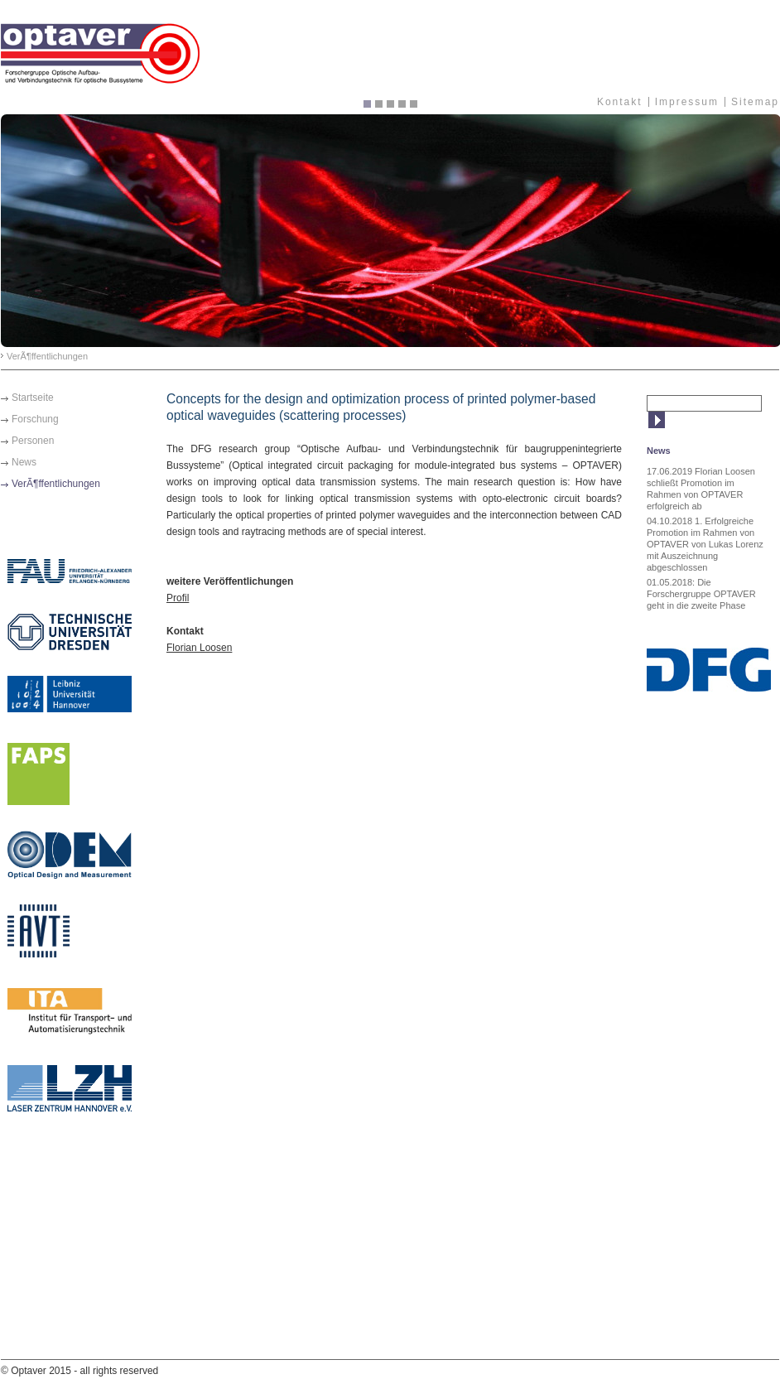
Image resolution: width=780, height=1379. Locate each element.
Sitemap (755, 102)
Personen (33, 440)
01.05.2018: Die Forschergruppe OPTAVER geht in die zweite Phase (701, 593)
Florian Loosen (199, 647)
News (24, 462)
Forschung (35, 419)
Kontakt (620, 102)
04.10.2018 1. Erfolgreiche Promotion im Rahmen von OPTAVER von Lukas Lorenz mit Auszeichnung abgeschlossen (705, 544)
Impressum (687, 102)
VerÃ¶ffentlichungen (47, 356)
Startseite (33, 397)
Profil (177, 598)
